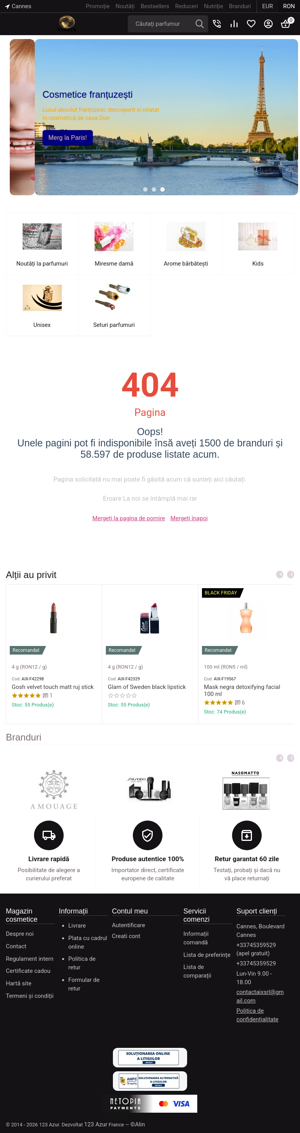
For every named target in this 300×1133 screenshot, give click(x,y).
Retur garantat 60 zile (247, 859)
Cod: (16, 679)
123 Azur (95, 1124)
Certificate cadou (28, 970)
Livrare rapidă (49, 859)
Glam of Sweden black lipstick (147, 687)
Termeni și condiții (30, 995)
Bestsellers (155, 6)
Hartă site (18, 983)
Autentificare (128, 925)
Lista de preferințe (206, 954)
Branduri (240, 6)
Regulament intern (30, 958)
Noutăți (125, 6)
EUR (267, 6)
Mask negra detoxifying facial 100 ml (242, 690)
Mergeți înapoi (188, 518)
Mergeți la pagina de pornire (128, 518)
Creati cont (126, 936)
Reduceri (186, 6)
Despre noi (20, 933)
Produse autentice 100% (148, 859)
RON (289, 6)
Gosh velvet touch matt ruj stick (53, 687)
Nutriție (213, 6)
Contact (16, 946)
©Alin (137, 1124)
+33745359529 (256, 963)
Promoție (98, 6)
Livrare (77, 925)
